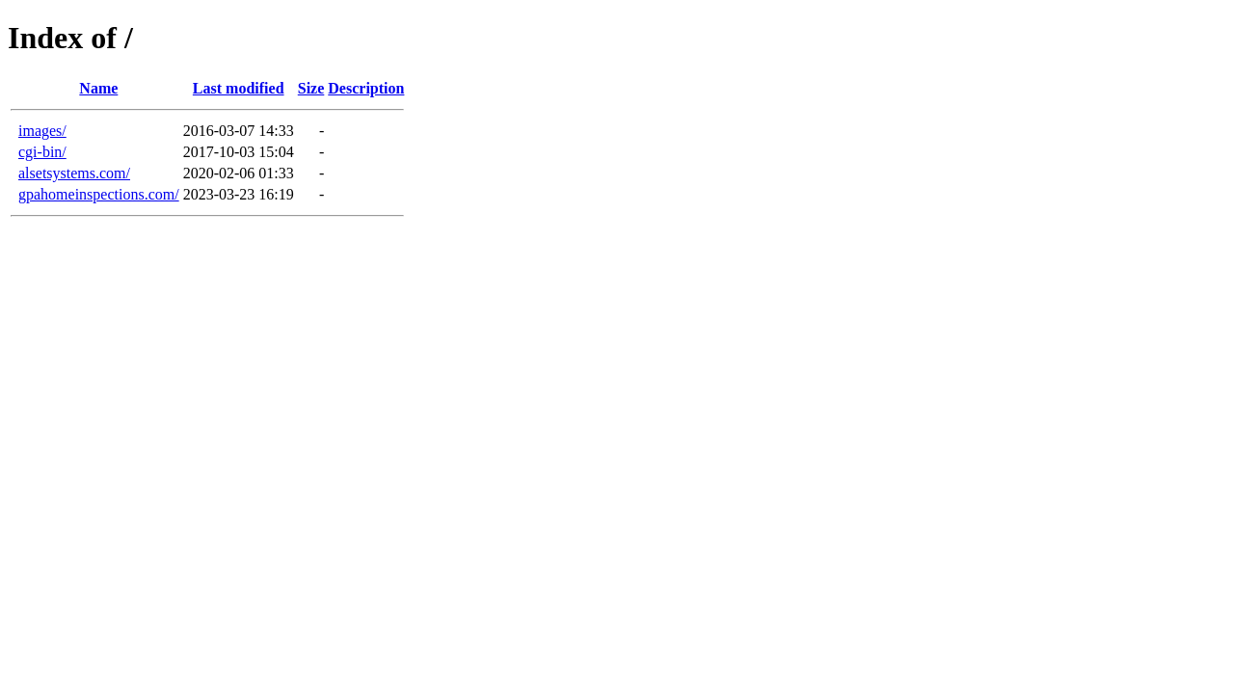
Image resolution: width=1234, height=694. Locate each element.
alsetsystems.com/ (74, 173)
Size (311, 88)
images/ (42, 130)
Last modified (238, 88)
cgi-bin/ (42, 152)
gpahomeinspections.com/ (98, 194)
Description (366, 88)
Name (98, 88)
